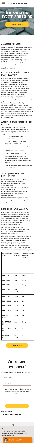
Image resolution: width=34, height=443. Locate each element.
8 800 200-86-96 (17, 3)
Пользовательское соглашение (17, 401)
